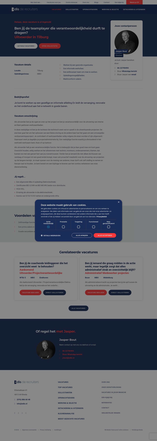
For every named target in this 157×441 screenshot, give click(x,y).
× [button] (118, 202)
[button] (50, 235)
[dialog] (78, 220)
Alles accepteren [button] (104, 235)
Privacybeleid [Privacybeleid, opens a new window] (102, 216)
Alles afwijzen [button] (80, 235)
